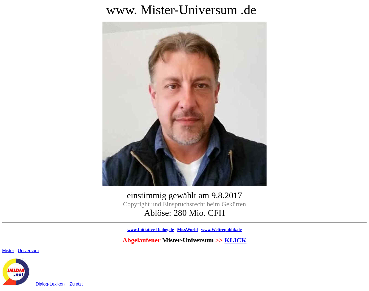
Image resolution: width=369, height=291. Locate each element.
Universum (28, 250)
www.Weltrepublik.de (221, 229)
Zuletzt (76, 284)
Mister (8, 250)
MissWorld (187, 229)
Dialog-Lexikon (50, 284)
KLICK (235, 240)
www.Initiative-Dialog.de (150, 229)
